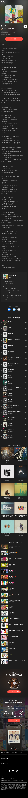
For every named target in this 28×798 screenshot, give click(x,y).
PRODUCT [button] (4, 759)
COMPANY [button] (4, 763)
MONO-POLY (7, 478)
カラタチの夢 (20, 497)
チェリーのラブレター (10, 297)
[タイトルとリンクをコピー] (18, 309)
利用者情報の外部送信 (5, 780)
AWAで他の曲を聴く (14, 692)
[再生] (25, 26)
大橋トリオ (11, 28)
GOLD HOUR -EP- (7, 497)
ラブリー (20, 752)
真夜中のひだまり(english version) (13, 295)
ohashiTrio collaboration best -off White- (21, 516)
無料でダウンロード (13, 720)
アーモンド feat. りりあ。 (7, 533)
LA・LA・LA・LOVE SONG (11, 288)
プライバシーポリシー (12, 778)
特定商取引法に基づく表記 (18, 780)
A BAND (7, 460)
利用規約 (3, 778)
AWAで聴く (14, 39)
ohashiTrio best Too (21, 533)
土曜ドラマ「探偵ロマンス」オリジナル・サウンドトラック (7, 516)
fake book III (12, 275)
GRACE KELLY (9, 283)
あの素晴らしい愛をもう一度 (12, 290)
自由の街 (7, 293)
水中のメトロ (20, 460)
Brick (6, 299)
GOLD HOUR (21, 478)
